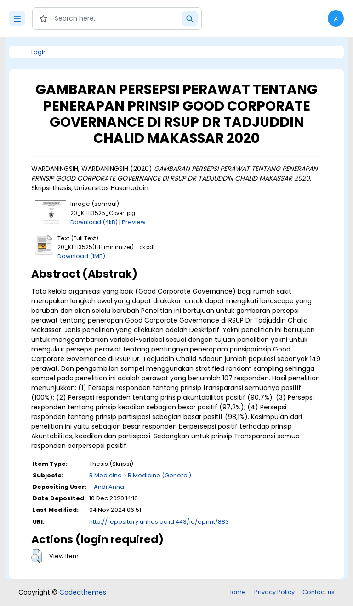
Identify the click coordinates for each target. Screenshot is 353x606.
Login (39, 52)
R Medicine (105, 475)
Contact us (318, 592)
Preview (134, 222)
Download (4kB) (94, 222)
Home (237, 592)
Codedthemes (82, 592)
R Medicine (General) (159, 475)
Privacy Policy (274, 592)
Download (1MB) (81, 256)
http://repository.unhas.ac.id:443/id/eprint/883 (159, 522)
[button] (336, 18)
